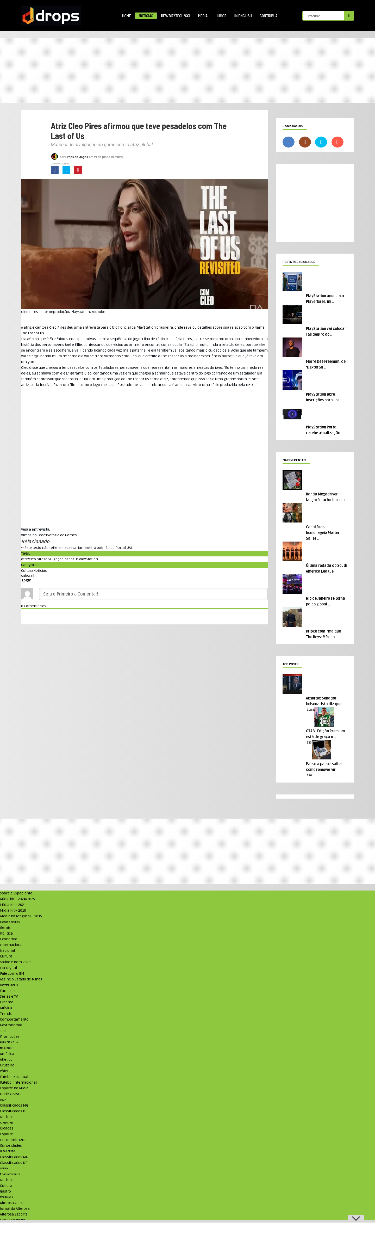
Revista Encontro (10, 1174)
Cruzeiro (7, 1065)
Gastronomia (11, 1025)
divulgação (54, 559)
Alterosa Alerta (12, 1203)
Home (126, 15)
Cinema (6, 1002)
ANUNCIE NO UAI (9, 1042)
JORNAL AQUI (7, 1122)
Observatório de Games (57, 535)
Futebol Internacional (18, 1082)
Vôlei (4, 1071)
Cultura (27, 570)
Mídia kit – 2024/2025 (17, 899)
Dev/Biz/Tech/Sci (175, 15)
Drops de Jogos (76, 157)
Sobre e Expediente (16, 893)
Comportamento (14, 1019)
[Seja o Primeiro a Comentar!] (153, 594)
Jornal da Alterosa (15, 1208)
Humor (220, 15)
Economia (8, 939)
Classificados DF (13, 1111)
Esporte (6, 1134)
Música (6, 1008)
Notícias (146, 15)
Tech (4, 1031)
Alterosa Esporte (14, 1214)
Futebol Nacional (14, 1077)
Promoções (10, 1036)
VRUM (3, 1099)
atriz (25, 559)
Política (6, 933)
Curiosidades (11, 1145)
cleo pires (37, 559)
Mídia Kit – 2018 (13, 910)
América (7, 1054)
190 (309, 775)
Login (26, 580)
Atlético (6, 1059)
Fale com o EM (12, 973)
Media (203, 15)
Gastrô (5, 1191)
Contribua (269, 15)
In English (243, 15)
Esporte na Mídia (14, 1088)
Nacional (7, 950)
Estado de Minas (10, 922)
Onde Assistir (11, 1094)
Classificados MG (14, 1105)
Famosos (7, 991)
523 (309, 743)
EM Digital (8, 968)
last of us (71, 559)
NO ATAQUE (6, 1048)
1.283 (310, 710)
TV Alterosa (6, 1197)
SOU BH (4, 1168)
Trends (6, 1013)
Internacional (11, 945)
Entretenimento (9, 985)
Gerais (5, 927)
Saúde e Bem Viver (15, 962)
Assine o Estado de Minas (21, 979)
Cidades (6, 1128)
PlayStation (88, 559)
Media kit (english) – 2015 (21, 916)
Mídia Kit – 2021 (13, 905)
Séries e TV (9, 996)
